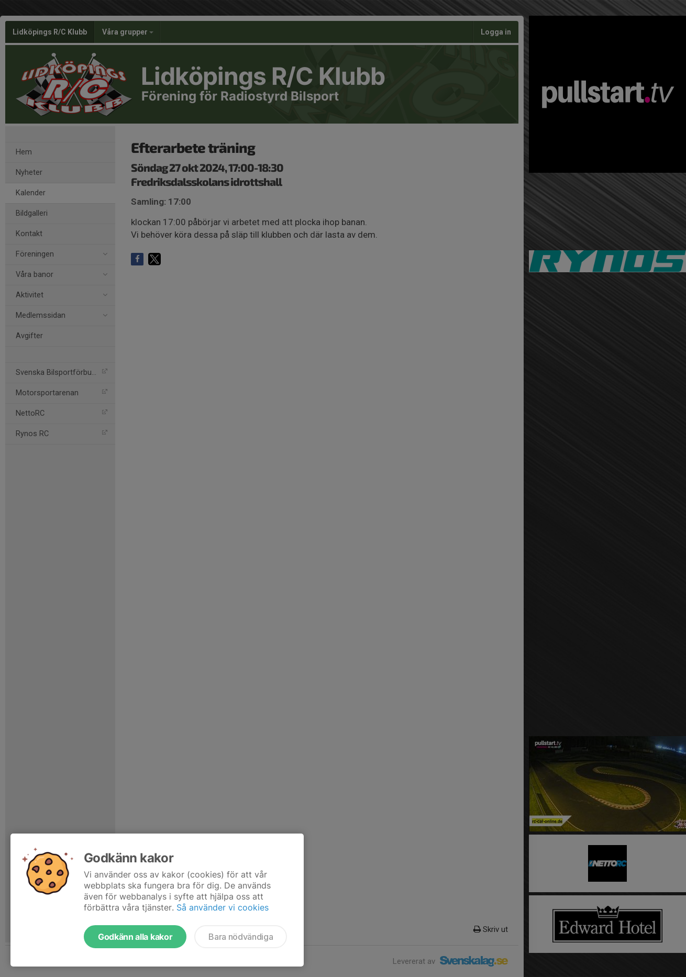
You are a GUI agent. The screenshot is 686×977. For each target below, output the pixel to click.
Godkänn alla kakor (135, 936)
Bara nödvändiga (240, 936)
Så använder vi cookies (222, 907)
